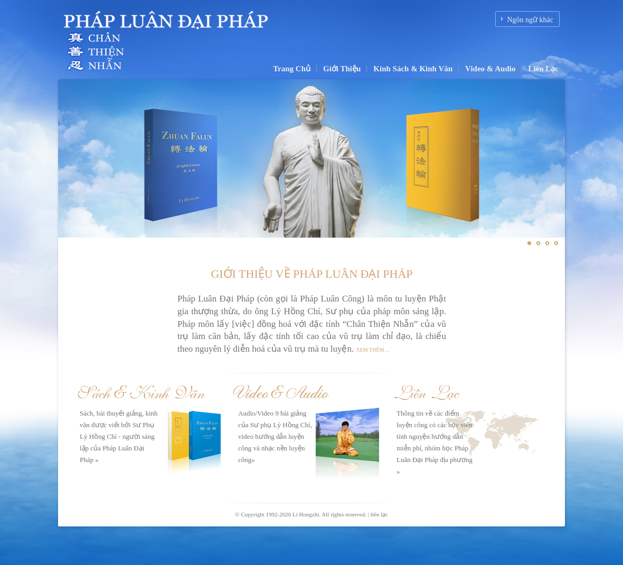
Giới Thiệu (342, 68)
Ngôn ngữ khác (530, 20)
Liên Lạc (543, 68)
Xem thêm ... (373, 350)
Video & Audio (490, 68)
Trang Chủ (291, 68)
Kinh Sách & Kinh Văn (412, 68)
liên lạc (379, 514)
